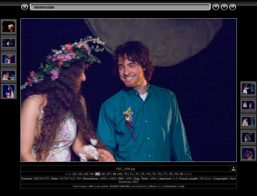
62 (80, 174)
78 (170, 174)
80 (181, 174)
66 (103, 174)
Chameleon (170, 186)
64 (92, 174)
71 (131, 174)
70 (125, 174)
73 (142, 174)
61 (75, 174)
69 (120, 174)
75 (153, 174)
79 (176, 174)
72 (137, 174)
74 (148, 174)
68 (114, 174)
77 (165, 174)
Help (181, 186)
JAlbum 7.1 (154, 186)
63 (86, 174)
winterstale (44, 7)
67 (109, 174)
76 (159, 174)
